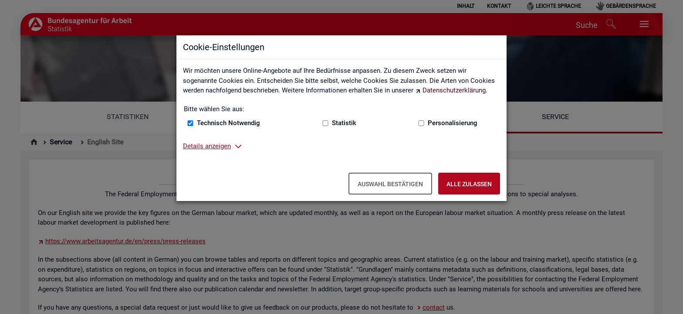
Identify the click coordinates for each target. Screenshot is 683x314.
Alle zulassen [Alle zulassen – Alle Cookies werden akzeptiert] (469, 184)
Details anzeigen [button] (207, 146)
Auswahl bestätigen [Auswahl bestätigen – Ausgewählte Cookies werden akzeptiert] (390, 184)
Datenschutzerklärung (454, 90)
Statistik (344, 123)
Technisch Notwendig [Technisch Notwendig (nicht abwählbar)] (228, 123)
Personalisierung (452, 123)
